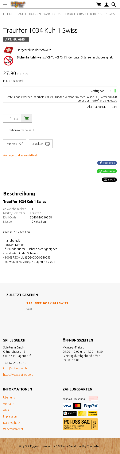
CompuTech (94, 446)
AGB (6, 410)
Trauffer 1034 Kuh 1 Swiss (97, 14)
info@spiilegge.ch (15, 368)
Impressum (10, 416)
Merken (15, 144)
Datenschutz (11, 422)
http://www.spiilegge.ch (19, 374)
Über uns (9, 397)
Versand (8, 403)
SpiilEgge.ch (32, 446)
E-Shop (8, 14)
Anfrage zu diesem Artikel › (20, 155)
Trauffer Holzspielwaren (34, 14)
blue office (49, 446)
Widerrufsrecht (13, 429)
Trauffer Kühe (66, 14)
